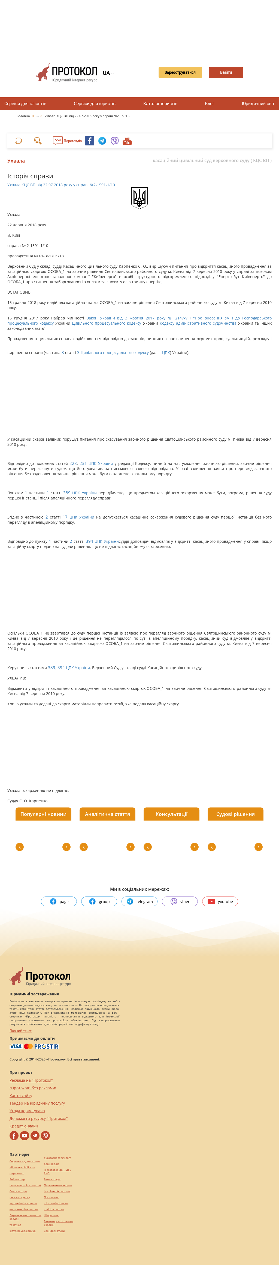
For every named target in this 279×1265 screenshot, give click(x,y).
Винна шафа (52, 1179)
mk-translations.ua (56, 1203)
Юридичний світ (258, 103)
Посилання (51, 1197)
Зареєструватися (175, 72)
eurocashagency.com (57, 1158)
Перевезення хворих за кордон (25, 1217)
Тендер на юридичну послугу (37, 1103)
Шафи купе (51, 1215)
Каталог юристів (160, 103)
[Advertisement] (142, 27)
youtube (220, 901)
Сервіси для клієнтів (25, 103)
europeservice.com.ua (24, 1209)
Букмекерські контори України (58, 1223)
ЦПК (166, 352)
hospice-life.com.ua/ (57, 1191)
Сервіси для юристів (95, 103)
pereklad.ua (51, 1164)
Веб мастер (17, 1179)
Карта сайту (21, 1095)
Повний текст (21, 1030)
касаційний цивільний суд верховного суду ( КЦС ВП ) (212, 160)
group (99, 901)
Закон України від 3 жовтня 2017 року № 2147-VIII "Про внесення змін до (164, 318)
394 (89, 541)
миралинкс (17, 1173)
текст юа (15, 1225)
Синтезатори (18, 1191)
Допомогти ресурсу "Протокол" (39, 1118)
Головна (24, 116)
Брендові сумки (54, 1231)
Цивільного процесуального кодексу (106, 323)
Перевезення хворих (58, 1185)
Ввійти (226, 72)
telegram (139, 901)
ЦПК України (101, 463)
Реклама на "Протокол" (31, 1080)
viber (180, 901)
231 (83, 463)
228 (73, 463)
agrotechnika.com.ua (23, 1203)
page (59, 901)
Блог (209, 103)
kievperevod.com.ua (23, 1231)
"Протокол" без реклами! (33, 1087)
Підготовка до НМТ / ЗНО (57, 1171)
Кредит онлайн (24, 1126)
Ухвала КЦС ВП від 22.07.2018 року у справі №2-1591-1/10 (61, 184)
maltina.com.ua (54, 1209)
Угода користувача (27, 1110)
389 (67, 492)
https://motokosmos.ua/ (25, 1185)
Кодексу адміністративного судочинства (198, 323)
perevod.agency (20, 1197)
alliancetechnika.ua (22, 1167)
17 (65, 517)
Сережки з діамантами (25, 1161)
